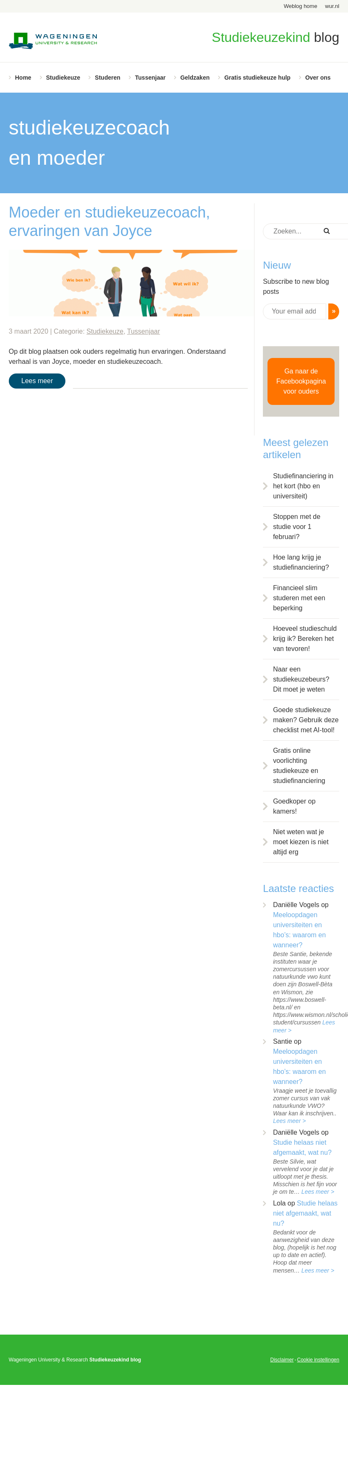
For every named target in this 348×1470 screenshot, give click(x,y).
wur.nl (332, 6)
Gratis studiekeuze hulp (257, 77)
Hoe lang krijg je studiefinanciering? (301, 562)
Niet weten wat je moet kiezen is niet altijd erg (301, 842)
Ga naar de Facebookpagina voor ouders (301, 381)
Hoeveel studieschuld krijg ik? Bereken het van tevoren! (305, 638)
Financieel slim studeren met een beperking (299, 598)
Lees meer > (289, 1120)
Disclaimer (281, 1360)
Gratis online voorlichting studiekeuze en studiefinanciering (299, 765)
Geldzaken (195, 77)
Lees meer (37, 380)
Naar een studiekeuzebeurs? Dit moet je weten (301, 679)
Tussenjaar (150, 77)
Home (23, 77)
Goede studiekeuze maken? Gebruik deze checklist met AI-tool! (306, 720)
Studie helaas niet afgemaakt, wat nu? (305, 1213)
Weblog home (300, 6)
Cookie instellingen (318, 1360)
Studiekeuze (63, 77)
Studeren (107, 77)
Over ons (318, 77)
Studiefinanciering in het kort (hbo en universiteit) (303, 486)
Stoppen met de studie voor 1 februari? (296, 526)
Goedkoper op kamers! (294, 806)
